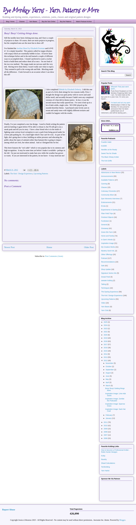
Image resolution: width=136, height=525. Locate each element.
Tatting (103, 284)
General (104, 225)
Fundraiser (105, 221)
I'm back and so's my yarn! (120, 103)
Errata (103, 206)
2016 (106, 348)
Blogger (122, 520)
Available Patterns (107, 180)
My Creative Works (108, 247)
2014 (106, 354)
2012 (106, 360)
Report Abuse (8, 509)
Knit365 (104, 146)
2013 (106, 357)
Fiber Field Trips (107, 213)
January (109, 418)
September (110, 370)
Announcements (107, 176)
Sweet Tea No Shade (109, 153)
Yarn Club (104, 310)
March (108, 386)
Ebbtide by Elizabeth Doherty (70, 89)
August (108, 373)
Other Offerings (106, 254)
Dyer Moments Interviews (110, 199)
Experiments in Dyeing (109, 210)
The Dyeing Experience (109, 292)
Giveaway (104, 228)
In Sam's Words (107, 240)
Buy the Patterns (65, 21)
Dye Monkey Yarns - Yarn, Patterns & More (50, 10)
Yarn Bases (33, 21)
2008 (106, 432)
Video (103, 303)
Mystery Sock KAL (108, 251)
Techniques (105, 288)
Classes (22, 21)
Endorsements (106, 202)
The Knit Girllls (106, 161)
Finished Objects (107, 217)
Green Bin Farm (107, 232)
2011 (106, 422)
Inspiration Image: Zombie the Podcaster (114, 400)
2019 (106, 338)
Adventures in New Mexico (111, 172)
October (109, 366)
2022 (106, 332)
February (109, 415)
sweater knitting (107, 280)
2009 (106, 429)
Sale (102, 266)
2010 (106, 425)
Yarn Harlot (105, 471)
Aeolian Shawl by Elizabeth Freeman (31, 48)
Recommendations (108, 262)
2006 (106, 438)
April (107, 382)
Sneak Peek (105, 277)
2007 (106, 435)
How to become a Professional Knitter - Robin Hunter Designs (115, 451)
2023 (106, 328)
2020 (106, 335)
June (108, 376)
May (107, 379)
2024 (106, 325)
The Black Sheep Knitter (110, 157)
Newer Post (9, 247)
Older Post (89, 247)
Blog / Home (10, 21)
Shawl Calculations (108, 463)
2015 (106, 351)
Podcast (104, 258)
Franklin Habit (106, 142)
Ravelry (104, 459)
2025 (106, 322)
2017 (106, 344)
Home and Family (107, 236)
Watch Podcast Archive (84, 21)
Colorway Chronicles (108, 191)
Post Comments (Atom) (54, 256)
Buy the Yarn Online (48, 21)
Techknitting (105, 467)
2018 (106, 341)
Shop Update (106, 269)
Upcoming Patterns (41, 174)
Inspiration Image (107, 243)
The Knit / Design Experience (21, 174)
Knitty (103, 456)
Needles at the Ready (109, 150)
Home (49, 247)
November (110, 363)
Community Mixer (107, 195)
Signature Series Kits (109, 273)
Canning (104, 184)
